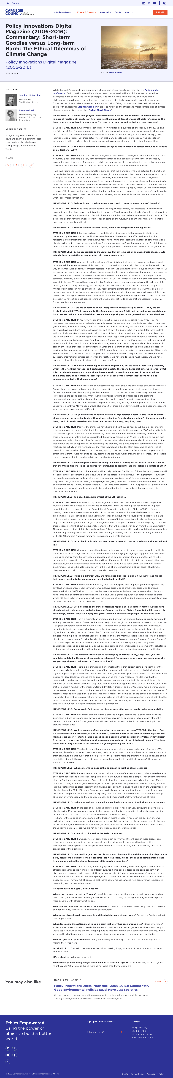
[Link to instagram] (164, 3)
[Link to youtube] (154, 3)
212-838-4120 (139, 1031)
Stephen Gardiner (87, 107)
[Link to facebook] (159, 3)
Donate (160, 12)
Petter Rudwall (115, 72)
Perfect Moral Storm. (99, 110)
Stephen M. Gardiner (30, 95)
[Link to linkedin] (144, 3)
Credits (124, 1074)
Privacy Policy (137, 1074)
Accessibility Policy (155, 1074)
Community (105, 12)
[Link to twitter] (149, 3)
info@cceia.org (139, 1027)
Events (118, 12)
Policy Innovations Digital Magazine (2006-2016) (41, 65)
